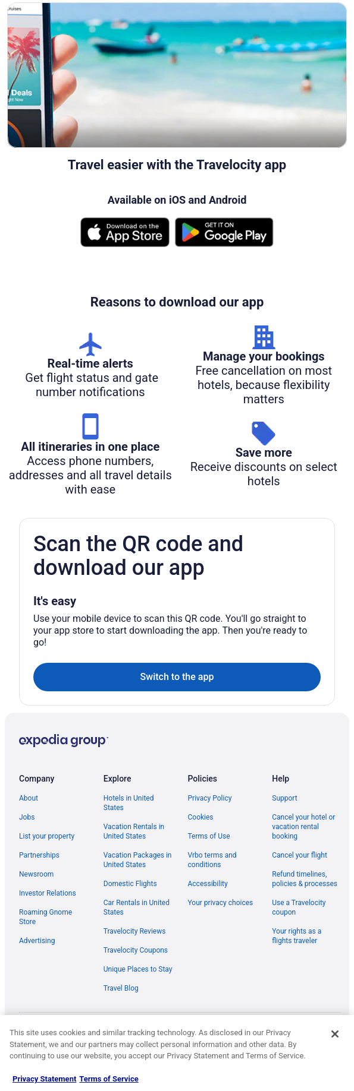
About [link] (28, 798)
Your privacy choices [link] (220, 903)
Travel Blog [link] (121, 988)
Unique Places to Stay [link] (138, 969)
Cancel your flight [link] (299, 855)
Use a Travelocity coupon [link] (298, 907)
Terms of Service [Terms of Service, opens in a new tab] (108, 1078)
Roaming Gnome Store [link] (45, 917)
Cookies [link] (201, 817)
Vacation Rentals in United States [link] (134, 831)
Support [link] (284, 798)
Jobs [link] (27, 817)
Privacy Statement (44, 1078)
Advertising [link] (37, 941)
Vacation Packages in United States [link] (138, 860)
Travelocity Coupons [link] (136, 950)
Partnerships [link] (39, 855)
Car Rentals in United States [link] (137, 907)
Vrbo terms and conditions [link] (212, 860)
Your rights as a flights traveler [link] (296, 936)
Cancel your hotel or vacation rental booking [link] (303, 826)
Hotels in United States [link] (129, 803)
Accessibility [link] (208, 884)
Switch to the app (177, 676)
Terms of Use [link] (209, 836)
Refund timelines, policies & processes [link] (304, 879)
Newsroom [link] (36, 874)
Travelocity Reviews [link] (135, 931)
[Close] (335, 1034)
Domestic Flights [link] (130, 884)
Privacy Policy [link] (210, 798)
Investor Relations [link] (47, 893)
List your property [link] (46, 836)
